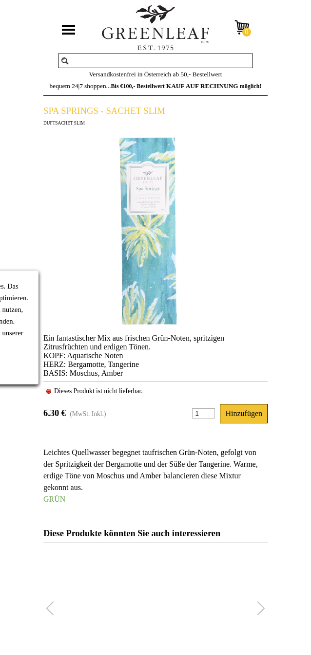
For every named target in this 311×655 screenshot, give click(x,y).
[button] (261, 608)
